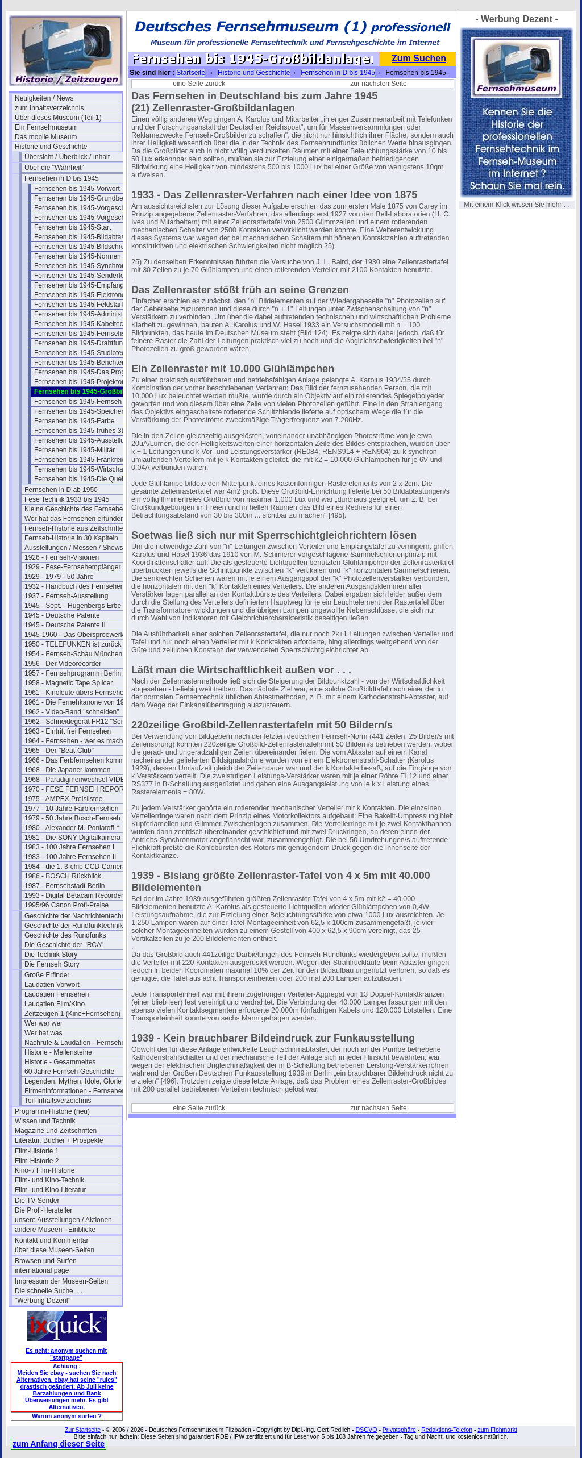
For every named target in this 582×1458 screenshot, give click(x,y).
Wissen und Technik (45, 1121)
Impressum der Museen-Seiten (61, 1281)
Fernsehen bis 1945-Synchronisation (87, 266)
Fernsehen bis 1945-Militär (74, 450)
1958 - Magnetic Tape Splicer (68, 683)
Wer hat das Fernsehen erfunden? (76, 519)
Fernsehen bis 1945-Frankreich (81, 460)
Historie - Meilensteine (58, 1052)
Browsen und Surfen (46, 1261)
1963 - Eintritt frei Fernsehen (67, 731)
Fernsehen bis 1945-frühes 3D (80, 431)
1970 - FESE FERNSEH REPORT (76, 789)
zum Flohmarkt (497, 1429)
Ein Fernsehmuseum (46, 127)
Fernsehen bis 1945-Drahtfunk (80, 343)
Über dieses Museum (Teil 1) (58, 118)
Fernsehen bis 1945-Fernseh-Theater (87, 402)
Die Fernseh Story (52, 964)
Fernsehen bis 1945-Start (72, 227)
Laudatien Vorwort (52, 985)
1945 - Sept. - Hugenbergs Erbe (72, 606)
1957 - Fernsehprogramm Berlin (72, 673)
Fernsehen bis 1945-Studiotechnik (86, 353)
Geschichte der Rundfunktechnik (73, 926)
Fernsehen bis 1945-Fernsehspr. (83, 334)
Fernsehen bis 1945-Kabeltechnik (85, 324)
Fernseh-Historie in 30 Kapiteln (71, 538)
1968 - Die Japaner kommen (67, 770)
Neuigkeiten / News (44, 98)
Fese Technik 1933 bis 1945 (66, 499)
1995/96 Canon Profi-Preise (66, 905)
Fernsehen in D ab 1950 (61, 490)
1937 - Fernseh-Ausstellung (66, 596)
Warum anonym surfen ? (67, 1416)
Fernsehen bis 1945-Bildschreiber (85, 247)
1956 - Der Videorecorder (62, 664)
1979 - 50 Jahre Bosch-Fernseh (72, 818)
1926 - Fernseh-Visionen (61, 557)
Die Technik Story (50, 955)
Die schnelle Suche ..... (50, 1291)
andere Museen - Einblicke (55, 1230)
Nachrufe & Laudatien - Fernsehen (76, 1043)
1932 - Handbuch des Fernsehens (75, 586)
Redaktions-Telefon (446, 1429)
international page (42, 1270)
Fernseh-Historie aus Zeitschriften (75, 528)
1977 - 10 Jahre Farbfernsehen (71, 809)
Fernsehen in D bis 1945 (61, 178)
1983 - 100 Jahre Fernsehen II (70, 857)
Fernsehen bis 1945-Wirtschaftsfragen (87, 469)
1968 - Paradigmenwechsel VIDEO (77, 780)
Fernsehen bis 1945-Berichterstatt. (86, 362)
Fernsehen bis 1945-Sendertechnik (87, 276)
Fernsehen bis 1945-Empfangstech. (87, 285)
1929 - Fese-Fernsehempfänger (72, 567)
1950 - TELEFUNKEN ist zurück (73, 644)
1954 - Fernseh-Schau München (73, 654)
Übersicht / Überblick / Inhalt (67, 157)
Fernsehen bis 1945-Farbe (74, 421)
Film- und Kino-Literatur (50, 1190)
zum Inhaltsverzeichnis (49, 108)
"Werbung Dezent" (42, 1301)
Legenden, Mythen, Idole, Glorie (73, 1081)
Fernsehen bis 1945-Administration (87, 314)
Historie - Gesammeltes (59, 1062)
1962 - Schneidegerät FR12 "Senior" (77, 722)
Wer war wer (43, 1023)
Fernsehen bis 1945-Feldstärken (83, 305)
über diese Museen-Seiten (54, 1250)
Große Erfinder (46, 975)
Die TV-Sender (37, 1201)
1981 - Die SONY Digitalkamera (72, 838)
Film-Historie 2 (37, 1161)
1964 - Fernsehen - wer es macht (74, 741)
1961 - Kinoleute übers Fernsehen (75, 693)
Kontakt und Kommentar (51, 1240)
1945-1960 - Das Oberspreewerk (74, 635)
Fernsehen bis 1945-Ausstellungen (86, 440)
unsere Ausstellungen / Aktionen (63, 1220)
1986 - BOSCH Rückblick (62, 876)
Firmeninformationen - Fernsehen (75, 1091)
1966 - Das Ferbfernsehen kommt (75, 760)
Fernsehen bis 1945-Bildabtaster (83, 237)
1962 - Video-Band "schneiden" (71, 712)
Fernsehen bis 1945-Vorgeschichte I (87, 208)
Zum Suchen (419, 58)
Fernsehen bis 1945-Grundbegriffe (86, 198)
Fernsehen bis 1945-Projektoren (82, 382)
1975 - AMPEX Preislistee (63, 799)
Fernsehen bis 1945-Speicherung (84, 411)
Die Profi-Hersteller (43, 1210)
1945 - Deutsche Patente (62, 615)
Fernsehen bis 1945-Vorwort (77, 189)
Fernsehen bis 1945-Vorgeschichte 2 (87, 218)
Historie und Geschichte (51, 147)
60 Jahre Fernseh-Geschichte (69, 1072)
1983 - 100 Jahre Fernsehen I (69, 847)
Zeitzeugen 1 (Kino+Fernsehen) (72, 1014)
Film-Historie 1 (37, 1151)
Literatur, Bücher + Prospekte (59, 1140)
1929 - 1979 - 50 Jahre (58, 577)
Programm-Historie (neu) (52, 1111)
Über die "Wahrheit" (54, 168)
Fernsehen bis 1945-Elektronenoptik (87, 295)
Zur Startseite (83, 1429)
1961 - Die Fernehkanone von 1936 (77, 702)
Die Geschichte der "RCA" (63, 945)
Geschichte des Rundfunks (65, 935)
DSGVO (366, 1429)
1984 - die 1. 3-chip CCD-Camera (75, 866)
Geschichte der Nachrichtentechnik (77, 916)
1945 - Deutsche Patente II (65, 625)
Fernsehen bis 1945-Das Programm (87, 372)
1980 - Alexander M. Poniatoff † (72, 828)
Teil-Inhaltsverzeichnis (57, 1101)
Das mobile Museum (46, 137)
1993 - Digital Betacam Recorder (73, 895)
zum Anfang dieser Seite (59, 1443)
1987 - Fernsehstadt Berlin (64, 886)
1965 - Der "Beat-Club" (59, 751)
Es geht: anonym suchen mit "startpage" (66, 1354)
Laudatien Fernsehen (56, 994)
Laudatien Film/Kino (54, 1004)
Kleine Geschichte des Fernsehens (77, 509)
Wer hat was (43, 1033)
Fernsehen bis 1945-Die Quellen (83, 479)
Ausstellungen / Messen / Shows (73, 548)
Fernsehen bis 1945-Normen (77, 256)
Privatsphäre (399, 1429)
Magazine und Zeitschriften (56, 1131)
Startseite (190, 73)
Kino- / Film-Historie (44, 1170)
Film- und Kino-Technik (49, 1180)
